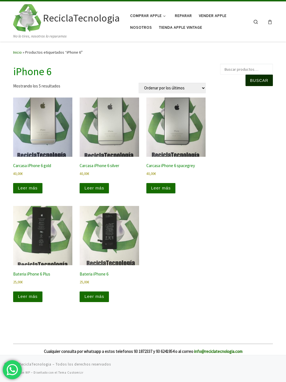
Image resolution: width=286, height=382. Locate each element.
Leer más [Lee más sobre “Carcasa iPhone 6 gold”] (28, 188)
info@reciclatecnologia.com (218, 351)
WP (27, 372)
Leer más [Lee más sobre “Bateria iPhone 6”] (94, 296)
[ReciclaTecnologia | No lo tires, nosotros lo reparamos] (27, 17)
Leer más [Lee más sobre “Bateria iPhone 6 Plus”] (28, 296)
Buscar (259, 80)
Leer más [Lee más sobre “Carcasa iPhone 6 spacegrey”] (161, 188)
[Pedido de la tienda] (172, 88)
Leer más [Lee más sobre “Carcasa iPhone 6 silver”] (94, 188)
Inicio (17, 52)
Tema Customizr (71, 372)
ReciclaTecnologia (35, 364)
